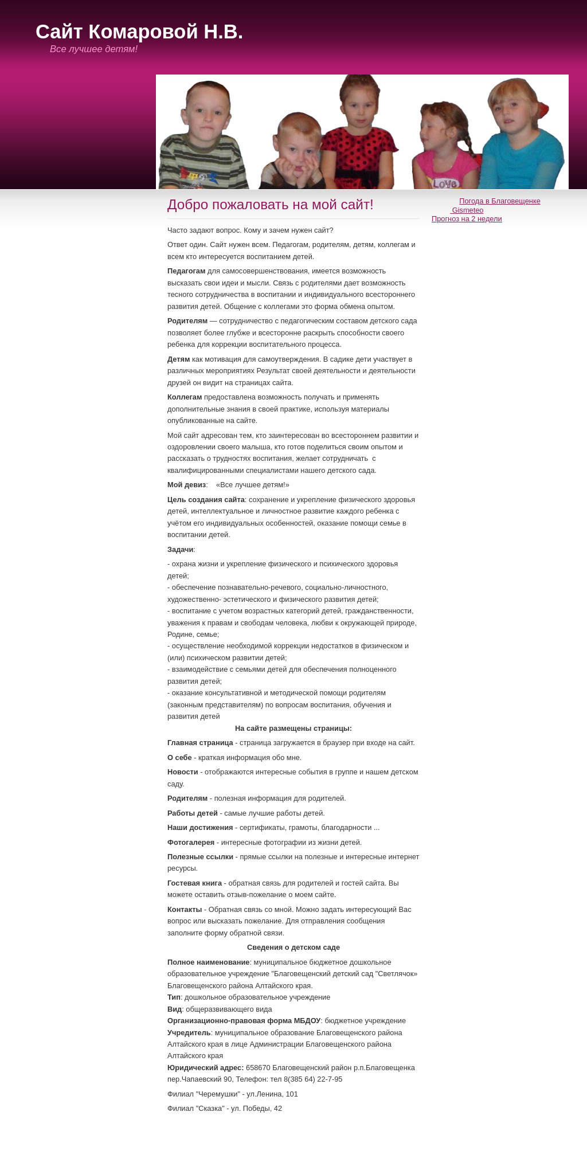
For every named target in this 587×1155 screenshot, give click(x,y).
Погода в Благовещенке (500, 201)
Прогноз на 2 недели (467, 218)
